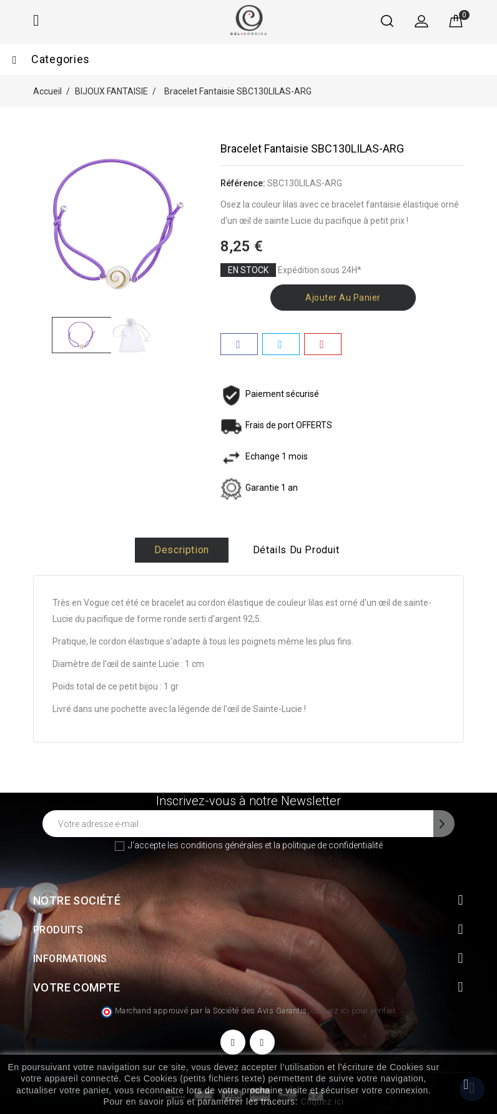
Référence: (242, 183)
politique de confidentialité (332, 845)
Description (181, 550)
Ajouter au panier (343, 298)
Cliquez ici (321, 1101)
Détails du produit (296, 550)
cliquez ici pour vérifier (353, 1010)
